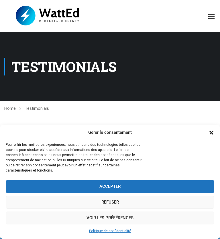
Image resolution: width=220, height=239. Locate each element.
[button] (211, 133)
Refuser (110, 202)
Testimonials (37, 108)
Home (10, 108)
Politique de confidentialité (110, 231)
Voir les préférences (110, 217)
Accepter (110, 186)
